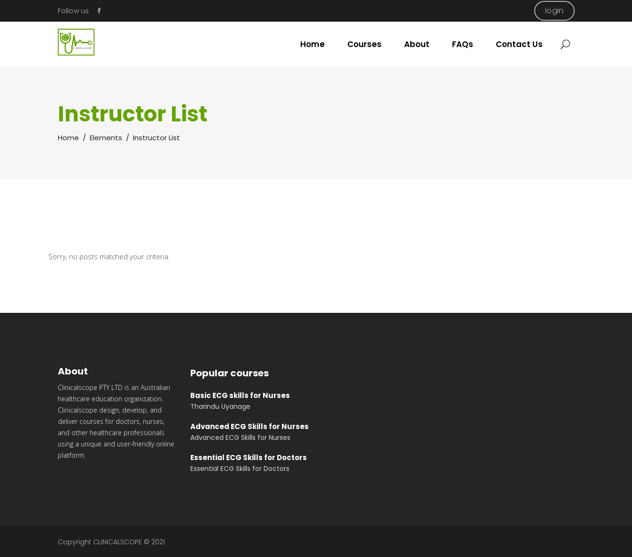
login (554, 10)
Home (68, 138)
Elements (106, 138)
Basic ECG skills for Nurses (240, 395)
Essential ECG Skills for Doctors (248, 457)
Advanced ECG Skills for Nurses (249, 426)
